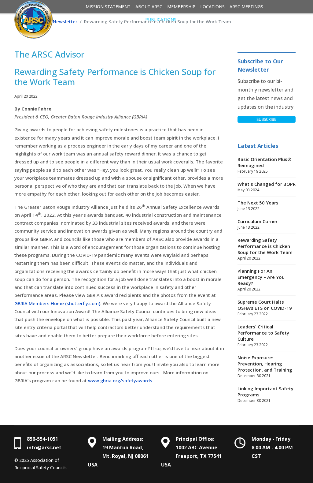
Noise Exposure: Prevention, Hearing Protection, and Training (267, 366)
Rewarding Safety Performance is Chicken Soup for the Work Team (267, 249)
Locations (212, 6)
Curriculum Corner (267, 224)
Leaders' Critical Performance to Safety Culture (267, 336)
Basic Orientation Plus (113, 19)
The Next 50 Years (267, 206)
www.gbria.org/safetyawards (120, 380)
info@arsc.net (44, 447)
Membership (181, 6)
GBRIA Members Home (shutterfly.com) (57, 303)
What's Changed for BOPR (267, 187)
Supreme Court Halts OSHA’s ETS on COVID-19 (267, 308)
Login (188, 19)
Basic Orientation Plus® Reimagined (267, 165)
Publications (160, 19)
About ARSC (148, 6)
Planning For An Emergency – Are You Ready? (267, 280)
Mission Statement (108, 6)
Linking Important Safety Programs (267, 394)
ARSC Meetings (246, 6)
